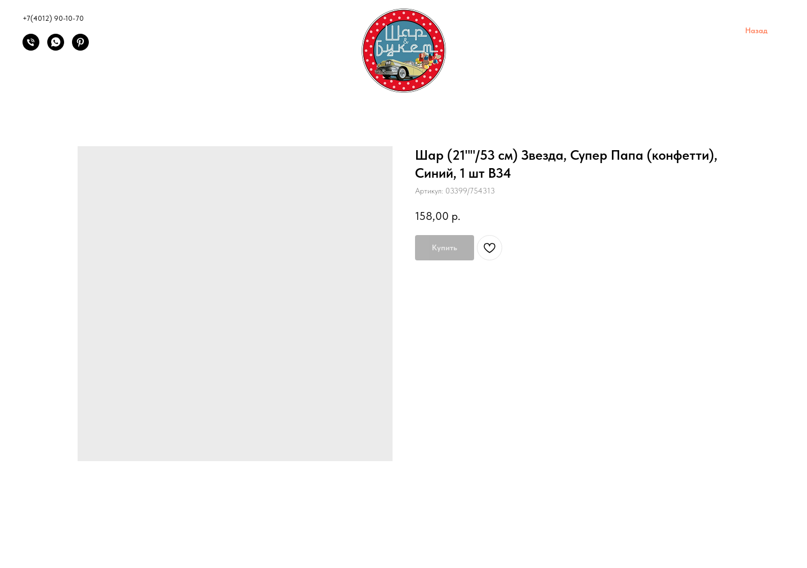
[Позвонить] (30, 47)
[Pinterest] (80, 47)
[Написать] (55, 47)
